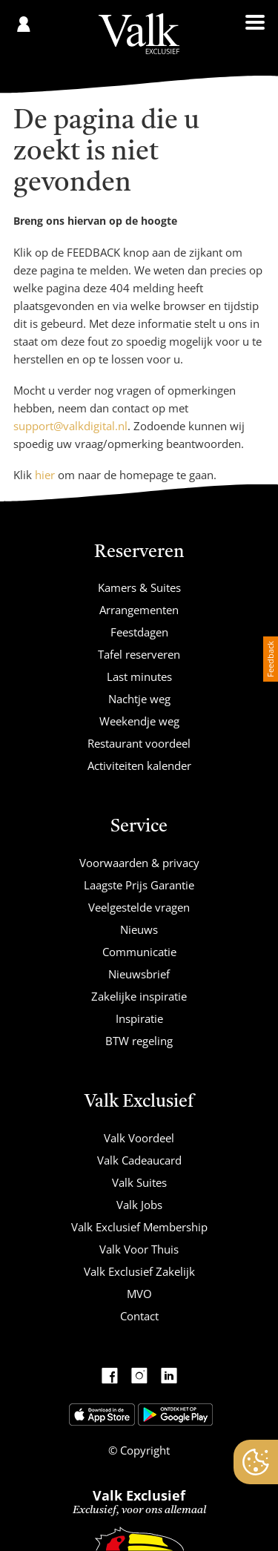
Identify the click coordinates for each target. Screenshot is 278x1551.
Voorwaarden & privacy (139, 862)
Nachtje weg (139, 698)
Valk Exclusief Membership (139, 1226)
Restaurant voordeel (139, 743)
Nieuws (139, 929)
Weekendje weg (139, 721)
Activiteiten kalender (139, 765)
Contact (139, 1315)
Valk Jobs (139, 1204)
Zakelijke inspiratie (139, 996)
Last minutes (139, 676)
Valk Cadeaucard (139, 1160)
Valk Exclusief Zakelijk (139, 1271)
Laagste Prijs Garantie (139, 884)
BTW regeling (139, 1040)
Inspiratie (139, 1018)
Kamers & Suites (139, 587)
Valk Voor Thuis (139, 1249)
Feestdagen (139, 632)
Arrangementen (139, 609)
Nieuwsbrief (139, 974)
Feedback (270, 659)
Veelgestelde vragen (139, 907)
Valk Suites (139, 1182)
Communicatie (139, 951)
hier (45, 474)
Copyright (143, 1450)
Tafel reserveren (139, 654)
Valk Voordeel (139, 1137)
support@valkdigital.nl (70, 425)
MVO (139, 1293)
